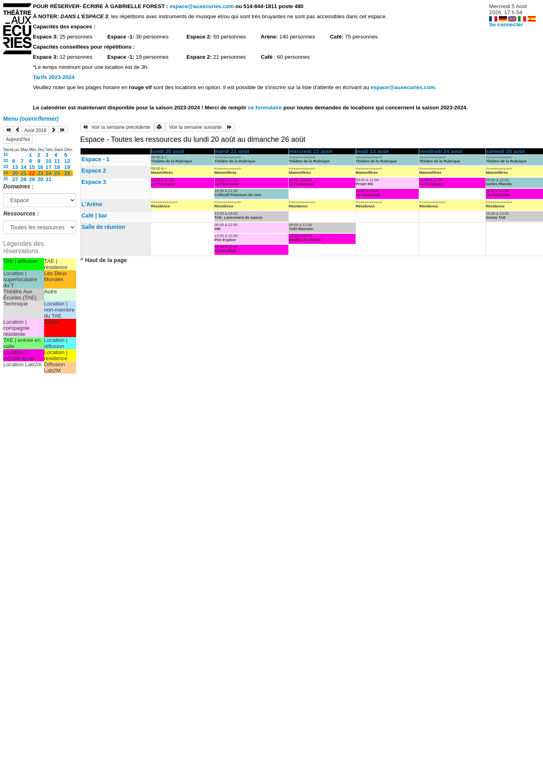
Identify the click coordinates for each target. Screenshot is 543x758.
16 (40, 167)
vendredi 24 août (440, 151)
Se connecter (506, 24)
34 (5, 172)
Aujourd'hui (18, 139)
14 (24, 167)
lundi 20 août (167, 151)
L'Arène (91, 204)
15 (32, 167)
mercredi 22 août (310, 151)
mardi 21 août (232, 151)
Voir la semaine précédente (117, 127)
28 (24, 179)
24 (48, 173)
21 (24, 173)
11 (57, 161)
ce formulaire (265, 108)
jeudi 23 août (372, 151)
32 (5, 160)
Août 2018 (35, 130)
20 (15, 173)
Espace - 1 (95, 159)
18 (57, 167)
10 (48, 161)
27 (15, 179)
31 (5, 154)
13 (15, 167)
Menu (31, 118)
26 (67, 173)
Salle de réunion (103, 227)
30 (40, 179)
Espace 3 (93, 182)
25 (57, 173)
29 (32, 179)
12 (67, 161)
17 (48, 167)
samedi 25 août (505, 151)
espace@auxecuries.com (202, 6)
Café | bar (94, 215)
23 (40, 173)
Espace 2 (93, 170)
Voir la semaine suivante (200, 127)
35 (5, 178)
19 (67, 167)
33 (5, 166)
